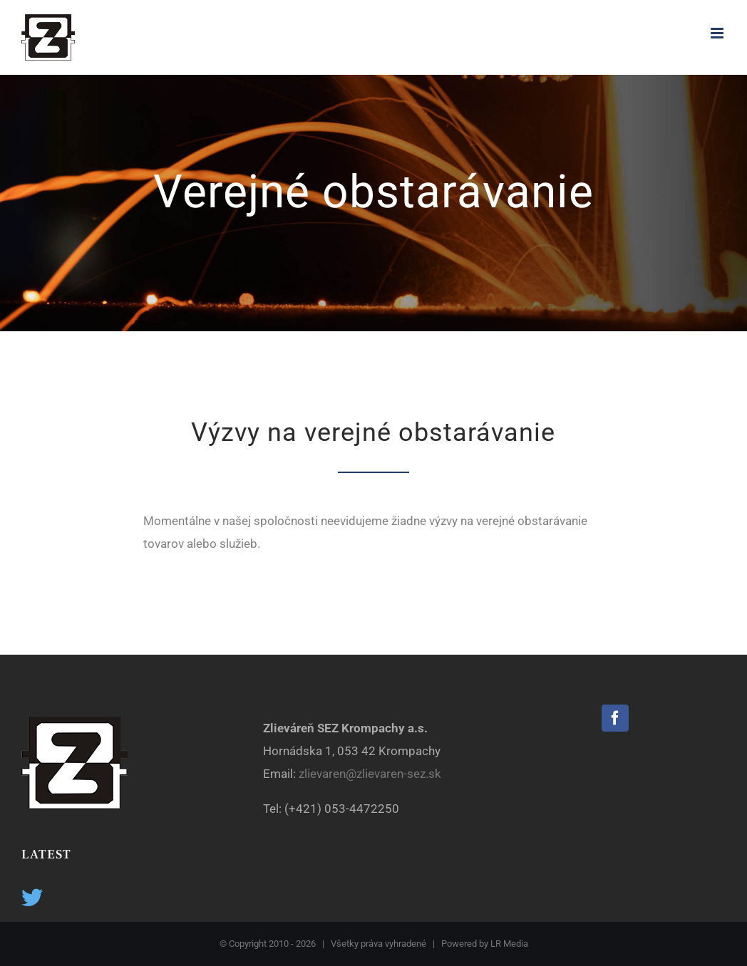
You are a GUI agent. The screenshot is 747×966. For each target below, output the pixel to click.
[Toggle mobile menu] (718, 33)
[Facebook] (615, 718)
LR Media (509, 943)
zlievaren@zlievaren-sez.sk (371, 774)
